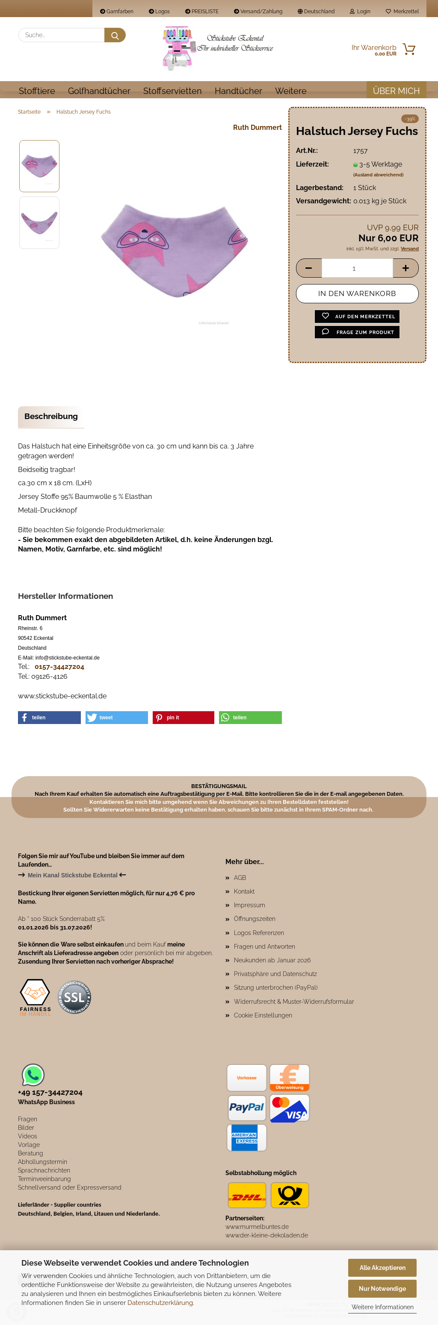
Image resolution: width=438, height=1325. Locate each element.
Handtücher (238, 91)
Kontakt (244, 894)
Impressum (249, 908)
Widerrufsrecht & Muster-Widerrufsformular (294, 1004)
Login (360, 12)
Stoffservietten (172, 91)
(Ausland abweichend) (378, 178)
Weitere (291, 91)
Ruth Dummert (257, 130)
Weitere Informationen (383, 1307)
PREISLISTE (202, 12)
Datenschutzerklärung (160, 1303)
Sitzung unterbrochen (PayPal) (276, 990)
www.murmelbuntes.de (257, 1229)
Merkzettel (402, 12)
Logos (159, 12)
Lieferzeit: (312, 167)
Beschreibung (51, 419)
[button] (309, 271)
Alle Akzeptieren (382, 1267)
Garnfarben (116, 12)
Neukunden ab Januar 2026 (272, 963)
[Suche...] (115, 35)
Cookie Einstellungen (263, 1018)
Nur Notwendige (382, 1288)
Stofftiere (37, 91)
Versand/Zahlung (258, 12)
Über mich (396, 91)
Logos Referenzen (259, 935)
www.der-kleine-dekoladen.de (266, 1238)
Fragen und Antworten (264, 949)
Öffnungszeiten (254, 921)
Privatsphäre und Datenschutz (275, 976)
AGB (240, 880)
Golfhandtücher (99, 91)
